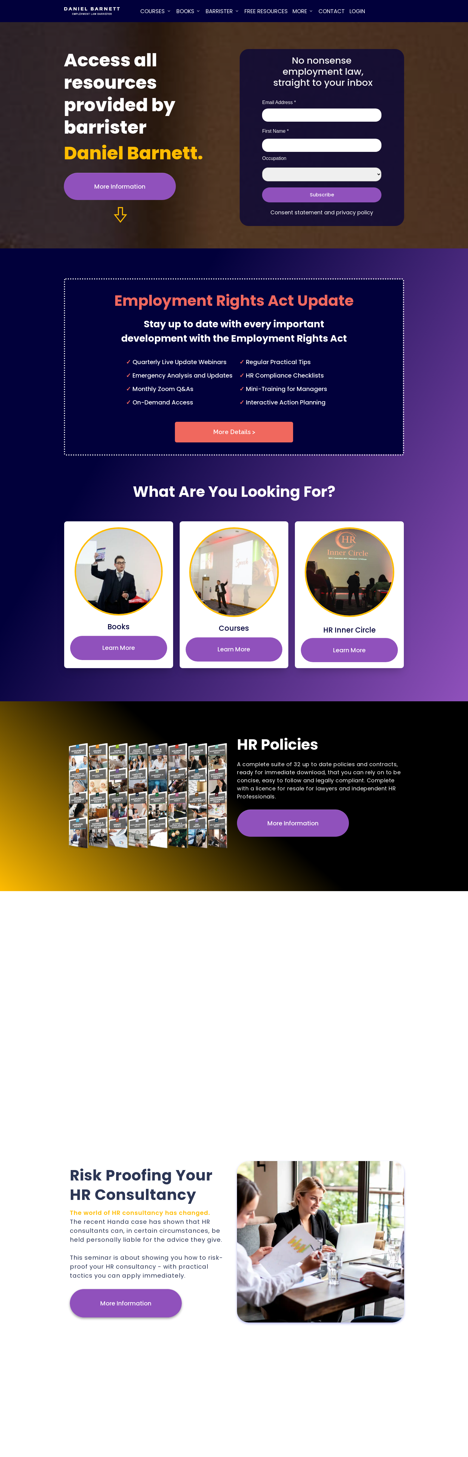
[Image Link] (92, 11)
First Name (275, 131)
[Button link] (120, 186)
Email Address (279, 102)
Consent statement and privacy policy (321, 212)
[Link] (156, 11)
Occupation (274, 158)
